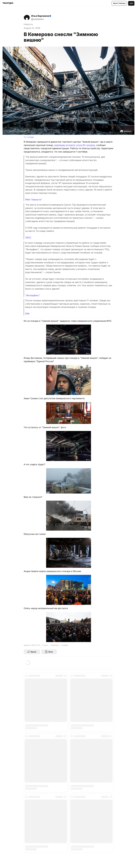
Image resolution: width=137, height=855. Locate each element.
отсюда (31, 137)
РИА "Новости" (33, 199)
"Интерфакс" (32, 295)
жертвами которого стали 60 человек (74, 145)
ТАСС (28, 237)
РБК (27, 313)
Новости (28, 24)
